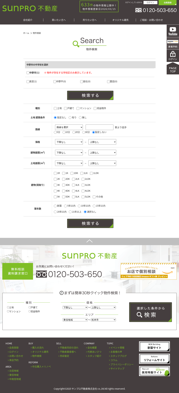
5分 (58, 132)
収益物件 (100, 108)
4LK (75, 190)
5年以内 (70, 205)
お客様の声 (116, 351)
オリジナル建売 (120, 19)
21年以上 (75, 211)
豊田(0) (112, 81)
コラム (113, 360)
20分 (77, 132)
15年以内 (99, 205)
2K (57, 179)
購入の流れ (38, 347)
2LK (75, 179)
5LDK (86, 196)
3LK (75, 185)
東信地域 (14, 375)
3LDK (86, 185)
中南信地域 (15, 379)
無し (83, 117)
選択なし (90, 211)
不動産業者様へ (68, 351)
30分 (87, 132)
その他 (98, 196)
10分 (67, 132)
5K (57, 196)
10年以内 (84, 205)
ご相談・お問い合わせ (151, 19)
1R (57, 173)
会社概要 (92, 347)
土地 (58, 108)
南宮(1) (32, 81)
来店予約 (14, 360)
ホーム (26, 32)
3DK (66, 185)
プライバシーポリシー (122, 364)
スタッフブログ (118, 356)
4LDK (86, 190)
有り (73, 117)
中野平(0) (59, 81)
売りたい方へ (90, 19)
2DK (66, 179)
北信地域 (14, 370)
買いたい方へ (59, 19)
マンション (84, 108)
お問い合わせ (16, 356)
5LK (75, 196)
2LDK (86, 179)
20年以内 (60, 211)
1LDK (94, 173)
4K (57, 190)
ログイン (150, 2)
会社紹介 (27, 19)
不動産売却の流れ (69, 347)
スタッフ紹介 (94, 356)
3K (57, 185)
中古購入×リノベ (41, 366)
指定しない (100, 132)
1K (65, 173)
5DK (66, 196)
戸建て (69, 108)
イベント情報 (117, 347)
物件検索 (37, 356)
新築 (58, 205)
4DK (66, 190)
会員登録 (14, 347)
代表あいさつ (94, 351)
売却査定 (64, 356)
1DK (74, 173)
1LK (84, 173)
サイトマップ (117, 368)
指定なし (60, 117)
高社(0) (85, 81)
